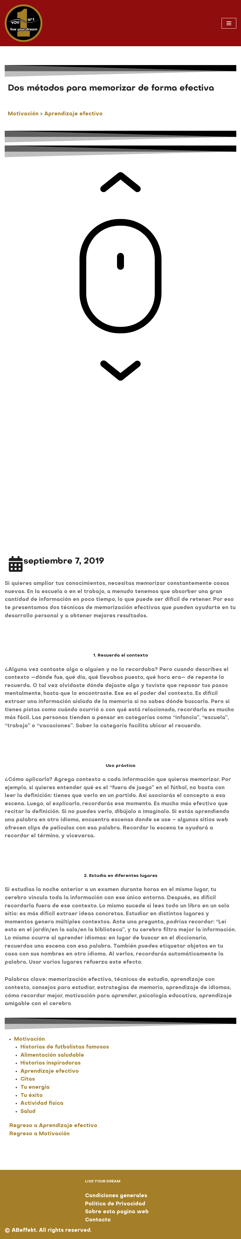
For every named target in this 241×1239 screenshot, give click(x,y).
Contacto (98, 1220)
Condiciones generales (116, 1195)
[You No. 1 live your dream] (23, 23)
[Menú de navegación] (229, 23)
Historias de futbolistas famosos (64, 1047)
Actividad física (41, 1103)
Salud (27, 1111)
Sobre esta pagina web (117, 1211)
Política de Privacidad (115, 1204)
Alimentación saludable (52, 1055)
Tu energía (35, 1087)
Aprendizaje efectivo (73, 114)
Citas (27, 1079)
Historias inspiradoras (50, 1063)
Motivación (23, 114)
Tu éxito (31, 1095)
